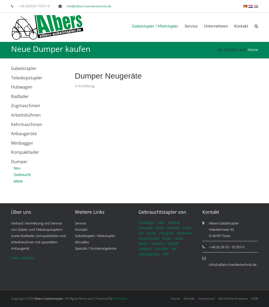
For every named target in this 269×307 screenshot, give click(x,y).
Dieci (160, 228)
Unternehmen (216, 26)
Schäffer (161, 249)
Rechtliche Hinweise (233, 298)
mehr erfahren (22, 258)
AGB (254, 298)
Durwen (173, 228)
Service (191, 26)
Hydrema (184, 233)
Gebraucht (22, 175)
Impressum (206, 298)
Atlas (161, 223)
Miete (18, 181)
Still (166, 254)
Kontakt (241, 26)
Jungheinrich (148, 238)
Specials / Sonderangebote (95, 248)
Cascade (145, 228)
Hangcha (166, 233)
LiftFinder (120, 298)
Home (253, 49)
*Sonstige (146, 223)
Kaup (166, 238)
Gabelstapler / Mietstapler (155, 26)
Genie (151, 233)
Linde (178, 238)
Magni (143, 244)
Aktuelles (82, 242)
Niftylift (173, 244)
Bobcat (174, 223)
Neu (17, 168)
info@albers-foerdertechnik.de (88, 6)
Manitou (158, 244)
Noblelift (145, 249)
